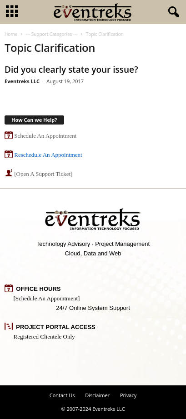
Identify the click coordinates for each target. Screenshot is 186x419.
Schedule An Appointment (45, 135)
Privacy (128, 395)
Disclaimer (97, 395)
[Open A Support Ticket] (43, 173)
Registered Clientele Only (44, 336)
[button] (172, 12)
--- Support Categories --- (51, 34)
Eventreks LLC (22, 81)
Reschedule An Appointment (48, 154)
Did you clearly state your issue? (71, 69)
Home (11, 34)
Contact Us (62, 395)
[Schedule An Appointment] (47, 298)
